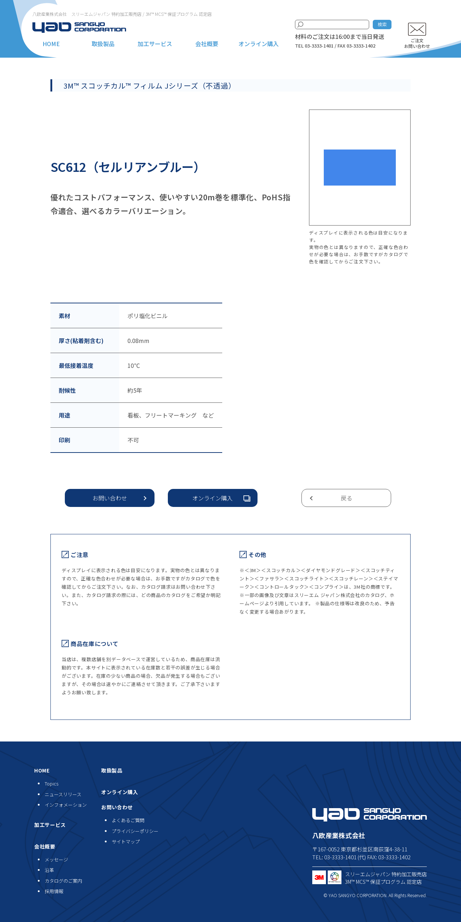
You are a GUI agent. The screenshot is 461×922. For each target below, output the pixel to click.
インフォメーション (66, 804)
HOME (51, 43)
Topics (51, 783)
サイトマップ (126, 841)
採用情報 (54, 891)
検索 (382, 24)
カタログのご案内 (63, 880)
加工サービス (155, 43)
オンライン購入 (258, 43)
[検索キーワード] (332, 24)
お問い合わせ (110, 498)
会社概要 (206, 43)
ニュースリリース (63, 794)
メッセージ (56, 859)
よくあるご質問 (128, 820)
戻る (346, 498)
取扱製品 (103, 43)
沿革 (49, 870)
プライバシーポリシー (135, 831)
